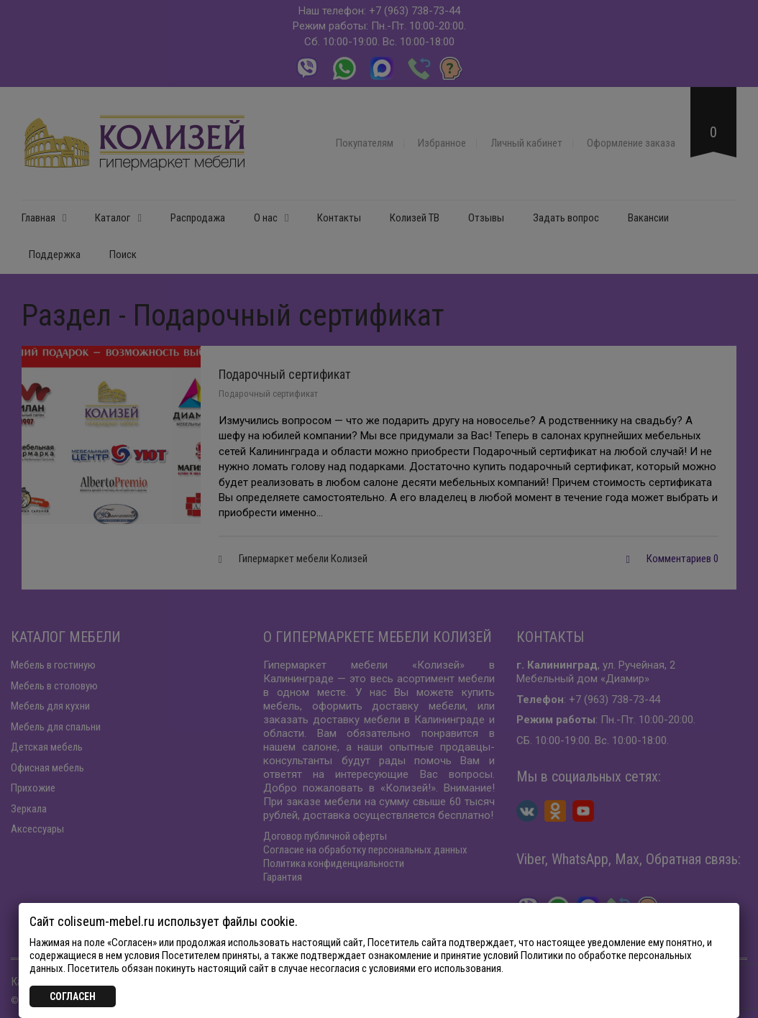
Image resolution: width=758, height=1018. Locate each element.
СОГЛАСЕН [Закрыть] (73, 996)
